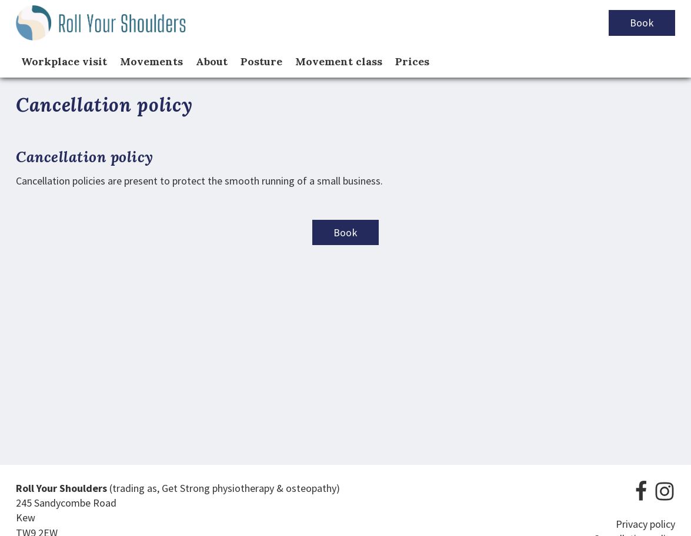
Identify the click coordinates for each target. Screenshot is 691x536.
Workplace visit (64, 61)
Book (642, 22)
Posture (261, 61)
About (212, 61)
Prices (412, 61)
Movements (151, 61)
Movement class (338, 61)
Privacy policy (645, 524)
